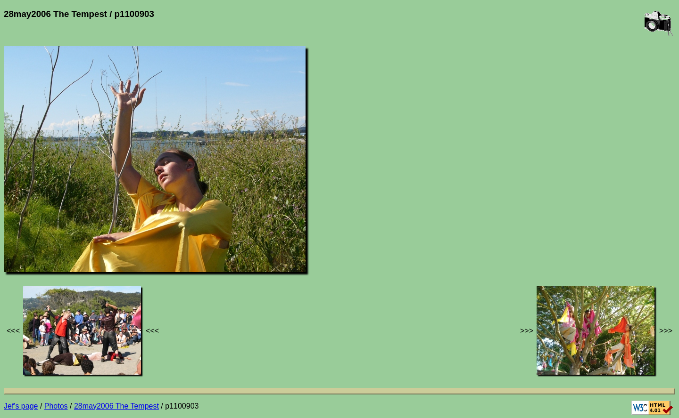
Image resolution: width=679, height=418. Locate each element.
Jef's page (21, 406)
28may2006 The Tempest (116, 406)
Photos (56, 406)
